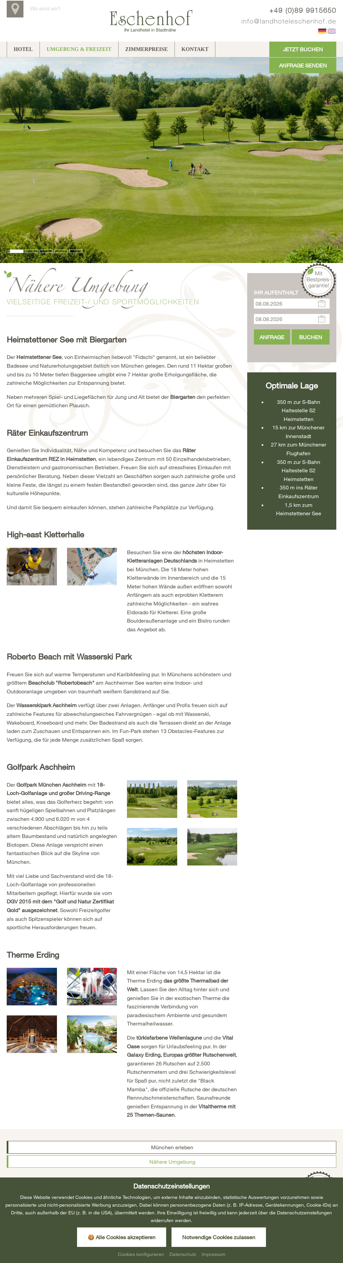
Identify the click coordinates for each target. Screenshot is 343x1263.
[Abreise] (292, 297)
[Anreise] (292, 282)
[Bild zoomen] (32, 545)
